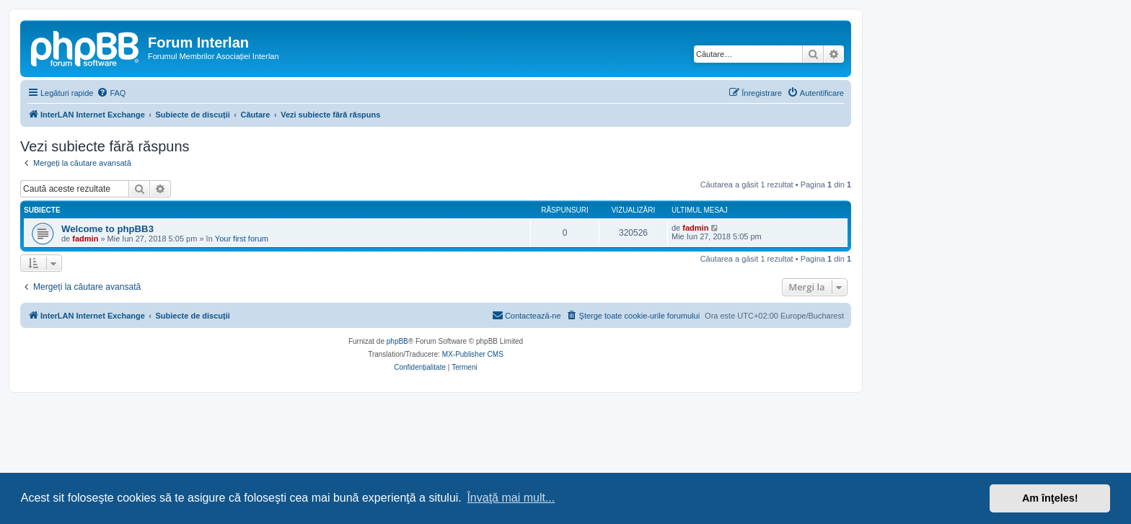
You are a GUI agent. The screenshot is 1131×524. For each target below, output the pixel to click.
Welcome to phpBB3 (107, 228)
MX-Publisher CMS (472, 354)
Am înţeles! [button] (1050, 498)
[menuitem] (111, 93)
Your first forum (241, 238)
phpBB (397, 341)
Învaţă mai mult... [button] (511, 498)
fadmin (85, 238)
